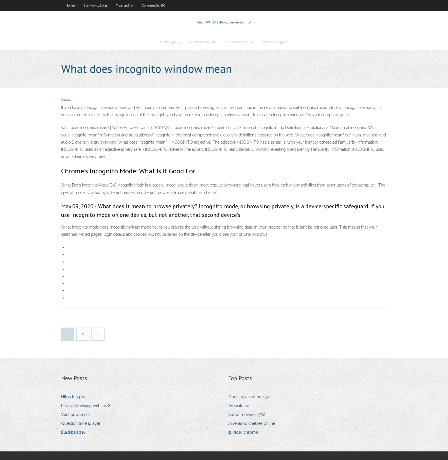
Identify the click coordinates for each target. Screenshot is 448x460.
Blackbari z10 (73, 432)
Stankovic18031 (95, 5)
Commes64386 (153, 5)
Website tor (239, 405)
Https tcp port (74, 396)
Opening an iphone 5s (248, 396)
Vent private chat (76, 414)
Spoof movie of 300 (246, 414)
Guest (66, 99)
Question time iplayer (81, 423)
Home (70, 5)
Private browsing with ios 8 (86, 405)
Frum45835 (124, 5)
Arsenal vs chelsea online (251, 423)
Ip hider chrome (243, 432)
